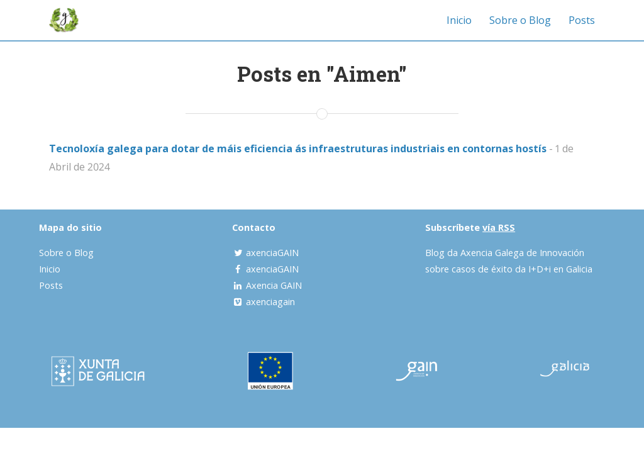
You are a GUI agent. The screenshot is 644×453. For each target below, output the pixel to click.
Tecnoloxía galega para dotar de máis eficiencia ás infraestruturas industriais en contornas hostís (298, 148)
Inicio (459, 20)
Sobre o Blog (520, 20)
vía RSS (498, 227)
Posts (582, 20)
